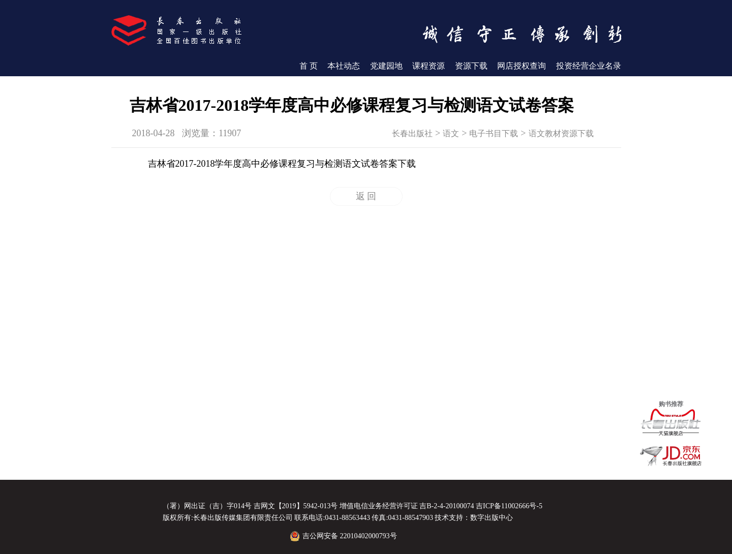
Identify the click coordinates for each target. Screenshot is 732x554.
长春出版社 (412, 133)
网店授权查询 (521, 65)
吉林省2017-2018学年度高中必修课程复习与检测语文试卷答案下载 (282, 164)
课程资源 (428, 65)
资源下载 (471, 65)
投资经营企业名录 (588, 65)
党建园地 (386, 65)
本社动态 (343, 65)
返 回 (366, 196)
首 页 (308, 65)
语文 (451, 133)
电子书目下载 (493, 133)
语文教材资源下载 (561, 133)
